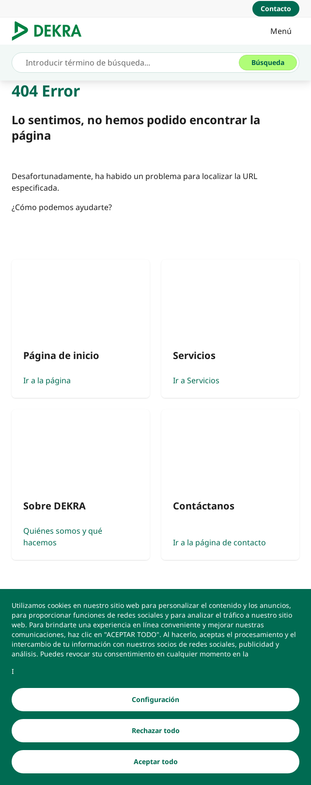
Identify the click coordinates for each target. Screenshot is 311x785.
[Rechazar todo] (155, 734)
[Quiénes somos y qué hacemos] (81, 484)
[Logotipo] (51, 31)
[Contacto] (275, 8)
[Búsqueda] (268, 62)
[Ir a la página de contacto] (230, 484)
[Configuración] (155, 703)
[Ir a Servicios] (230, 329)
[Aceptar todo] (155, 765)
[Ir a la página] (81, 329)
